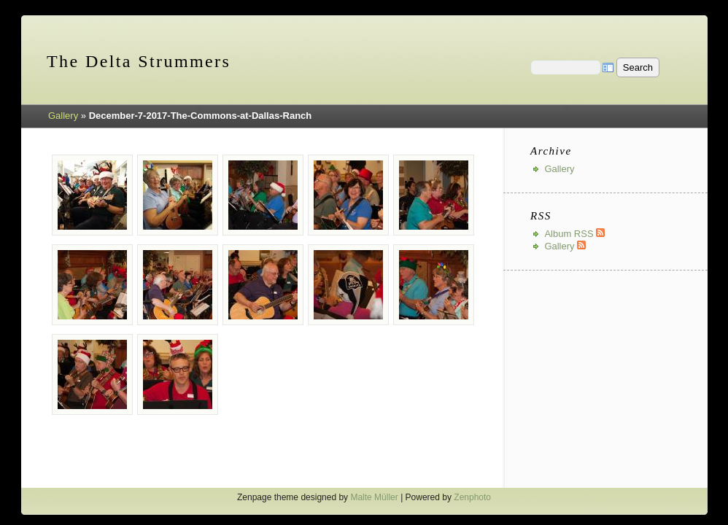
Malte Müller (374, 497)
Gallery (63, 115)
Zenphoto (472, 497)
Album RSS (574, 233)
